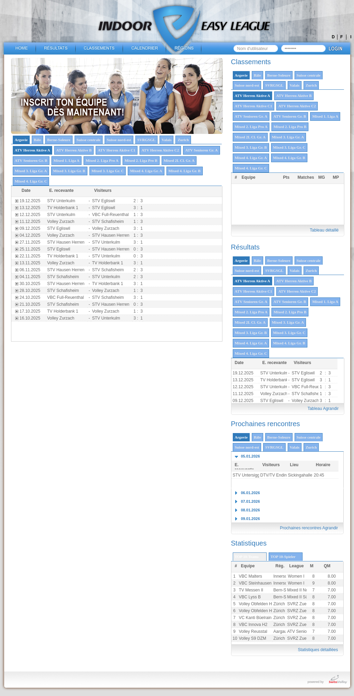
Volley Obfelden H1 (257, 610)
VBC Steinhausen (255, 583)
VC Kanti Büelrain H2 (258, 617)
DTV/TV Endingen (277, 475)
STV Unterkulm (274, 373)
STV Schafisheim (308, 393)
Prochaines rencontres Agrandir (309, 528)
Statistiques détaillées (318, 649)
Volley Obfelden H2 (257, 603)
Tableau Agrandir (322, 408)
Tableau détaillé (324, 230)
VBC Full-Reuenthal (310, 386)
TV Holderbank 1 (275, 380)
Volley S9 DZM (252, 638)
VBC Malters (250, 576)
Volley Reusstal (253, 631)
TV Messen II (251, 590)
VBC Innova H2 (253, 624)
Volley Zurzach (274, 393)
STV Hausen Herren (111, 235)
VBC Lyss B (250, 597)
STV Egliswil (303, 373)
